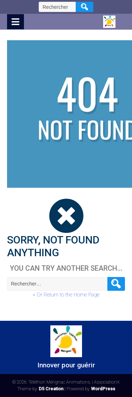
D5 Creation (51, 388)
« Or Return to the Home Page (66, 294)
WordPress (103, 388)
